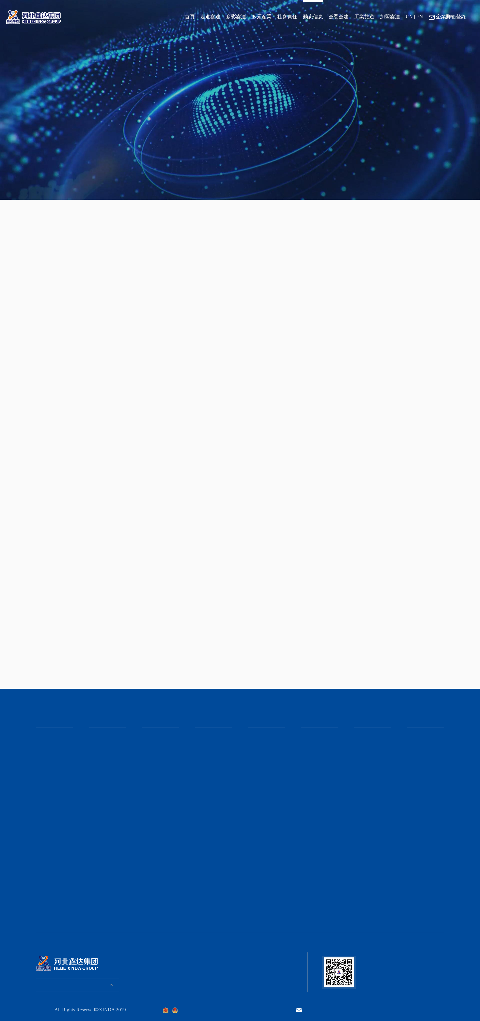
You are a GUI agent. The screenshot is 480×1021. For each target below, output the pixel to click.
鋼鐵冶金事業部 (157, 737)
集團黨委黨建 (314, 737)
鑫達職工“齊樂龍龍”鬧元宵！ (106, 888)
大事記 (42, 764)
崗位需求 (416, 737)
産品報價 (150, 791)
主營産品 (150, 773)
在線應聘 (416, 746)
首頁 (190, 16)
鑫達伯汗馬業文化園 (371, 772)
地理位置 (416, 764)
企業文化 (44, 755)
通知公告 (256, 755)
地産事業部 (153, 755)
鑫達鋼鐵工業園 (369, 737)
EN (419, 16)
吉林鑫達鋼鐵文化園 (371, 758)
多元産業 (262, 16)
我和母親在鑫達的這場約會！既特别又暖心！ (106, 777)
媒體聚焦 (256, 746)
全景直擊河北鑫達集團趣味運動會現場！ (106, 743)
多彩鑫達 (236, 16)
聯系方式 (416, 755)
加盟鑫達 (390, 16)
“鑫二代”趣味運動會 (106, 853)
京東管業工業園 (369, 746)
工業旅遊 (364, 16)
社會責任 (287, 16)
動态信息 (313, 16)
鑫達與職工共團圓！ (104, 838)
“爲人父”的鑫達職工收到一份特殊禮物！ (106, 797)
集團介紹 (44, 746)
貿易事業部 (153, 764)
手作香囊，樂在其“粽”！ (106, 815)
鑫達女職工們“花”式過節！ (104, 760)
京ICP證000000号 (193, 1010)
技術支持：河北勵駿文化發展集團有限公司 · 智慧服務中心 (386, 1009)
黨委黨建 (339, 16)
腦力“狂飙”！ (104, 827)
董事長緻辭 (47, 737)
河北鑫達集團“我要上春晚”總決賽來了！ (106, 870)
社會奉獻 (203, 755)
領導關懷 (203, 746)
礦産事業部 (153, 746)
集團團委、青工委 (318, 746)
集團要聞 (256, 737)
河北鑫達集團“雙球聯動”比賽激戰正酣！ (106, 905)
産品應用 (150, 782)
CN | (410, 16)
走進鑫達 (210, 16)
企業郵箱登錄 (447, 17)
